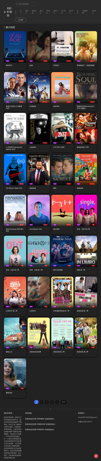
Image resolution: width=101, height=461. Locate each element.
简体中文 (94, 12)
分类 (77, 12)
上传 (15, 12)
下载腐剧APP (85, 12)
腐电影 (26, 12)
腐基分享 (55, 12)
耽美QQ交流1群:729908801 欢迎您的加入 (39, 419)
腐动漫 (41, 12)
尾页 (63, 402)
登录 (20, 20)
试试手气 (71, 12)
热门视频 (63, 12)
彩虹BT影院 (8, 12)
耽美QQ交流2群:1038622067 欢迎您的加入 (40, 424)
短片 (21, 12)
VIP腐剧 (48, 12)
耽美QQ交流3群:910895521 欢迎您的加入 (39, 429)
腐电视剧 (34, 12)
